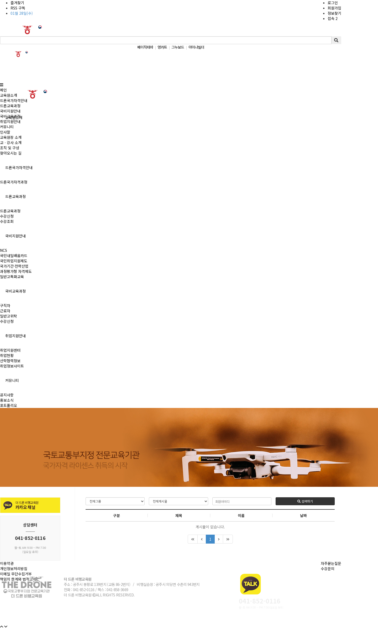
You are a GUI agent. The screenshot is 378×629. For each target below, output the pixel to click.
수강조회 (7, 221)
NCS (3, 250)
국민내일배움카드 (13, 255)
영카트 (162, 47)
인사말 (5, 132)
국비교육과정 (15, 291)
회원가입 (334, 8)
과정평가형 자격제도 (16, 271)
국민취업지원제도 (13, 260)
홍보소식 (7, 400)
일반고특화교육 (12, 276)
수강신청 (7, 216)
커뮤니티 (12, 380)
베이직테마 (145, 47)
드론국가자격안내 (19, 167)
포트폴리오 (8, 405)
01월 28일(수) (21, 13)
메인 (3, 90)
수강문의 (327, 568)
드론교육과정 (15, 196)
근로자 (5, 310)
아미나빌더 (196, 47)
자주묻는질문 (331, 563)
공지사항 (7, 394)
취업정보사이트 (12, 366)
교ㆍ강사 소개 (11, 142)
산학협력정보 (10, 360)
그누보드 (177, 47)
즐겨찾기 (17, 2)
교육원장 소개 (11, 137)
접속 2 (333, 18)
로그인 (333, 2)
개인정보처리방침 (13, 568)
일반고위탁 (8, 316)
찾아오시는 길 (11, 153)
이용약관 (7, 563)
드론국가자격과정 (13, 182)
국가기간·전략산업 (14, 266)
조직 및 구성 (9, 147)
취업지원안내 (15, 335)
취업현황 (7, 355)
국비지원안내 (15, 235)
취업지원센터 (10, 350)
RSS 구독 (17, 8)
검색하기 (305, 501)
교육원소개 (8, 95)
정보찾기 (334, 13)
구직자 (5, 305)
